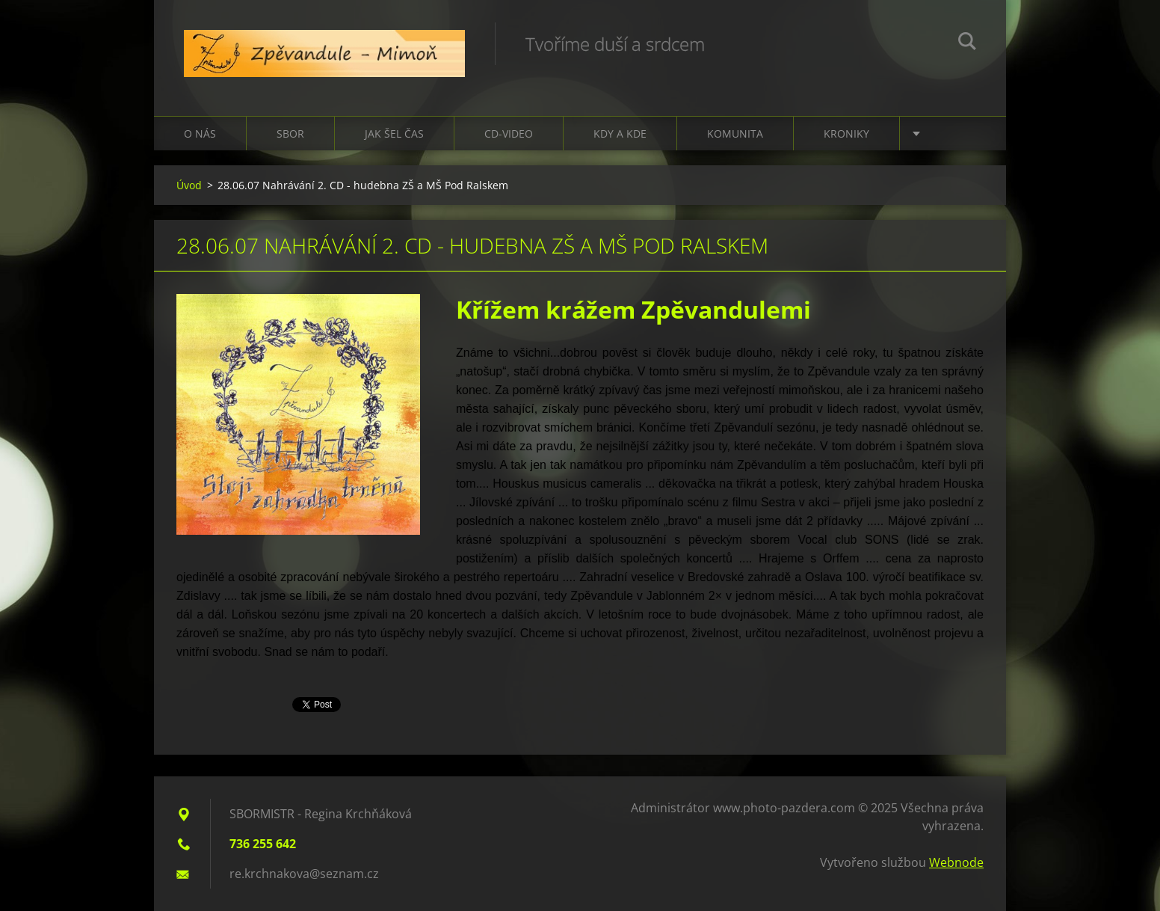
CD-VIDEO (508, 133)
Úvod (189, 185)
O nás (200, 133)
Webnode (956, 862)
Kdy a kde (620, 133)
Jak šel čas (394, 133)
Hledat (967, 43)
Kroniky (846, 133)
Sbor (290, 133)
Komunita (735, 133)
